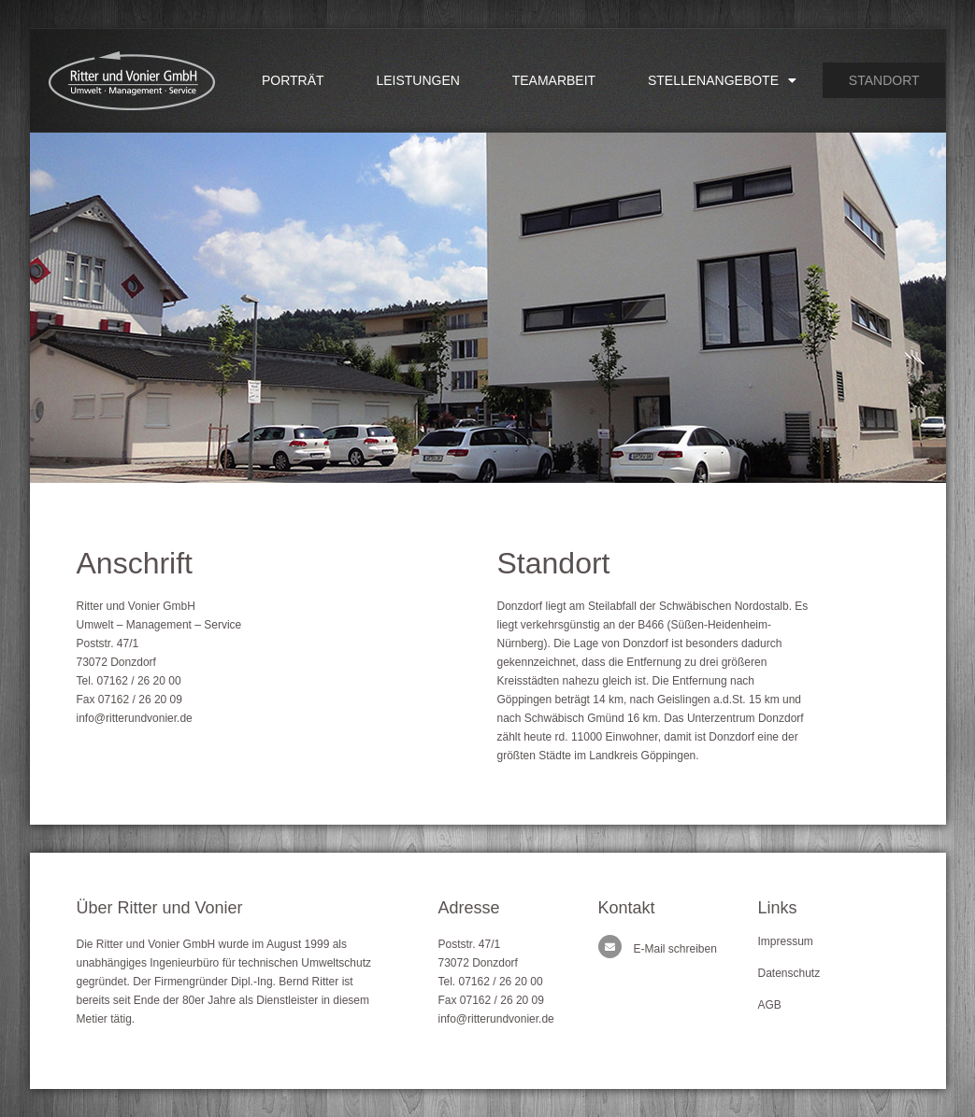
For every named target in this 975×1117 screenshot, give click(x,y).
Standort (884, 80)
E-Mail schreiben (675, 948)
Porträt (293, 80)
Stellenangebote (722, 80)
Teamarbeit (553, 80)
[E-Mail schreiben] (610, 946)
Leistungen (417, 80)
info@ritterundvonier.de (135, 718)
